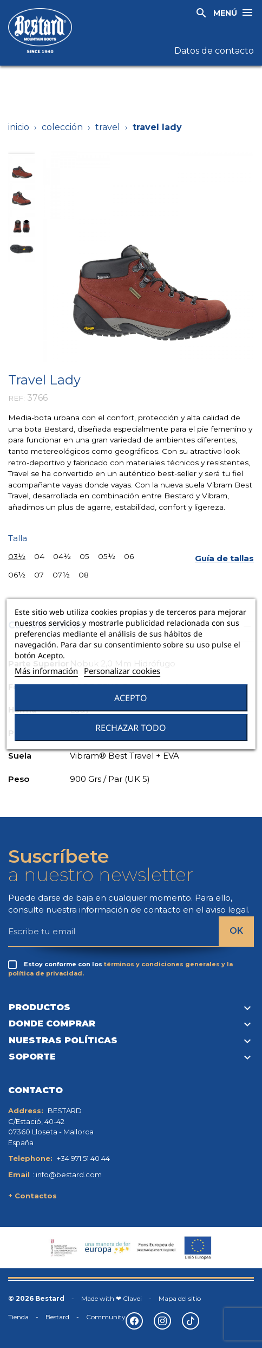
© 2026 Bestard (36, 1298)
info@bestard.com (69, 1174)
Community (106, 1317)
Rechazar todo (130, 728)
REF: (16, 398)
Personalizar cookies (122, 670)
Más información (46, 670)
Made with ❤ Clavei (111, 1298)
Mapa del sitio (180, 1298)
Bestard (57, 1317)
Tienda (18, 1317)
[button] (224, 559)
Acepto (130, 698)
